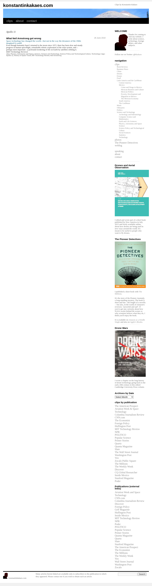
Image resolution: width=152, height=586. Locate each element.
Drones (119, 74)
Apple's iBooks (136, 322)
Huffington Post (123, 426)
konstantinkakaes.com (28, 5)
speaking (119, 151)
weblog (118, 145)
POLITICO (120, 435)
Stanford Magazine (124, 478)
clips (10, 21)
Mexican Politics (127, 92)
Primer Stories (122, 440)
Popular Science (123, 437)
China (119, 71)
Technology (96, 54)
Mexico (122, 85)
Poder (118, 481)
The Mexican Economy (130, 99)
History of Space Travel (22, 55)
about (20, 21)
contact (32, 21)
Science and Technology (50, 54)
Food (119, 78)
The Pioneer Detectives (126, 142)
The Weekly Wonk (124, 466)
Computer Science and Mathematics (127, 118)
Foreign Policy (122, 423)
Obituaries (121, 108)
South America (124, 101)
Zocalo (118, 567)
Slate (117, 449)
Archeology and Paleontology (130, 114)
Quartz (118, 443)
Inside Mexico (122, 475)
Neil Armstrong (56, 55)
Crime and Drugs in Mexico (131, 87)
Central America (125, 83)
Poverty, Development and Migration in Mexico (131, 95)
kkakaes (138, 54)
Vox (117, 458)
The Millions (121, 463)
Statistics (122, 135)
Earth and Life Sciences (128, 121)
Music (119, 105)
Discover (119, 469)
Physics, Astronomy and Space (22, 54)
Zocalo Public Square (125, 461)
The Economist (122, 420)
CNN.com (120, 417)
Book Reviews (122, 67)
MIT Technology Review (40, 55)
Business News (122, 69)
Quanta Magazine (123, 446)
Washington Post (123, 455)
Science (37, 54)
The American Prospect (126, 406)
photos (118, 139)
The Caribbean (124, 103)
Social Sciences (125, 133)
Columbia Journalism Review (129, 414)
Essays (119, 76)
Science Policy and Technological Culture (75, 54)
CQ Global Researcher (126, 472)
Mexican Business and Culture (132, 90)
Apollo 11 (9, 55)
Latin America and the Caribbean (129, 80)
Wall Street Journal (124, 561)
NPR (117, 432)
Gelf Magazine (122, 509)
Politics (119, 110)
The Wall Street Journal (126, 452)
